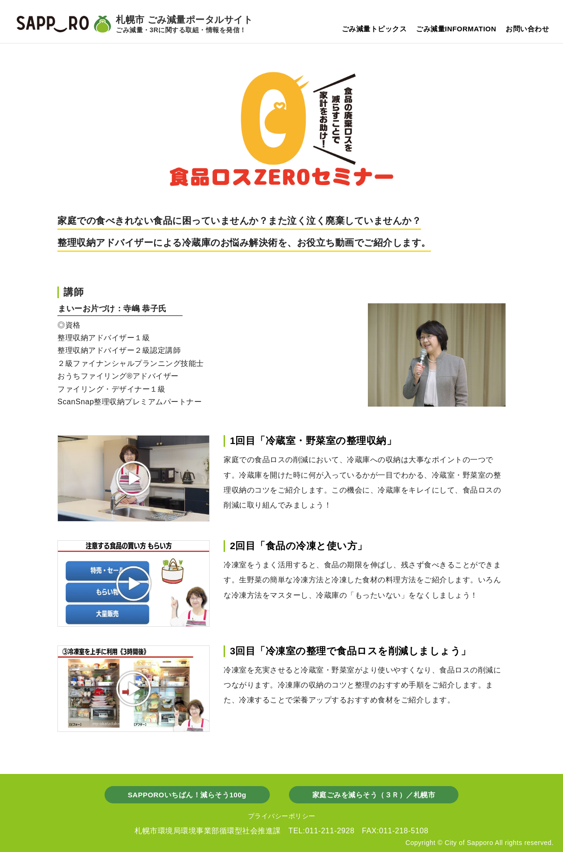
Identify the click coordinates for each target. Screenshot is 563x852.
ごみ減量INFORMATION (456, 29)
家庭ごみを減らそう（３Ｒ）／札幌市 (374, 795)
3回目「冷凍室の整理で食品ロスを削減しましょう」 (350, 650)
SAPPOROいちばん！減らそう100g (187, 795)
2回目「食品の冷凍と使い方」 (298, 545)
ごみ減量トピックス (374, 29)
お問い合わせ (527, 29)
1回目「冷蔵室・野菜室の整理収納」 (313, 440)
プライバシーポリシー (282, 816)
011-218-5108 (404, 831)
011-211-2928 (330, 831)
